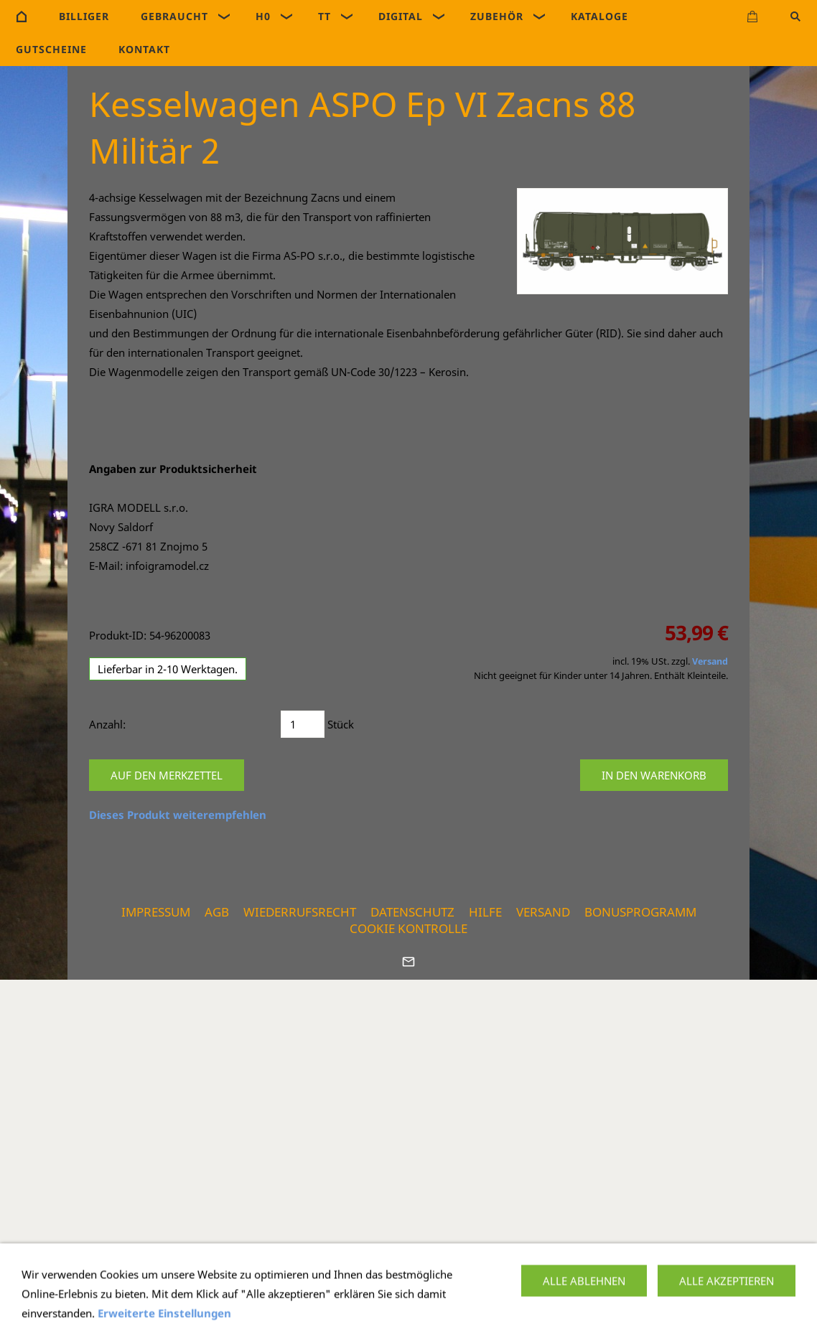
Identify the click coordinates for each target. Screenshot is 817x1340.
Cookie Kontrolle (408, 928)
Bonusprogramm (640, 912)
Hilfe (485, 912)
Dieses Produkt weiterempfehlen (177, 814)
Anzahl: (107, 724)
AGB (217, 912)
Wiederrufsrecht (299, 912)
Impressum (155, 912)
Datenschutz (412, 912)
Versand (710, 661)
